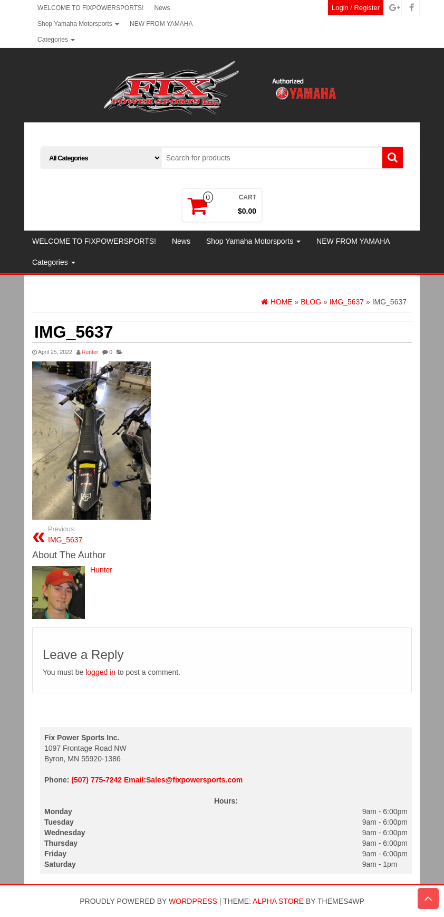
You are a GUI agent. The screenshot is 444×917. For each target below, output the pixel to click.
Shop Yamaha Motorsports (78, 23)
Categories (56, 39)
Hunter (90, 352)
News (162, 8)
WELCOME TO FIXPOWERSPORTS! (90, 8)
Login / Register (356, 8)
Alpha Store (278, 901)
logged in (100, 672)
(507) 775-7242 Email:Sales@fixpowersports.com (157, 780)
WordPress (193, 901)
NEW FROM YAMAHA (161, 23)
